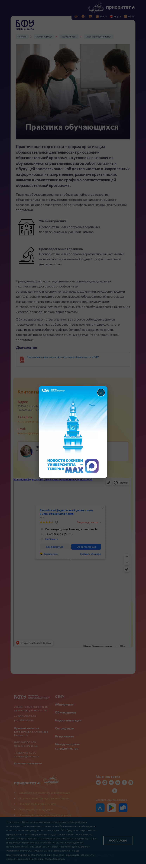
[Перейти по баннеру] (73, 432)
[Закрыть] (101, 392)
